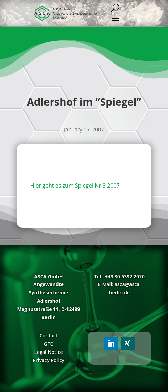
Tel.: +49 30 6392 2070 (119, 276)
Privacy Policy (48, 360)
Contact (48, 335)
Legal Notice (48, 352)
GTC (48, 343)
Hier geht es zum (52, 185)
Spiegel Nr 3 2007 (97, 185)
